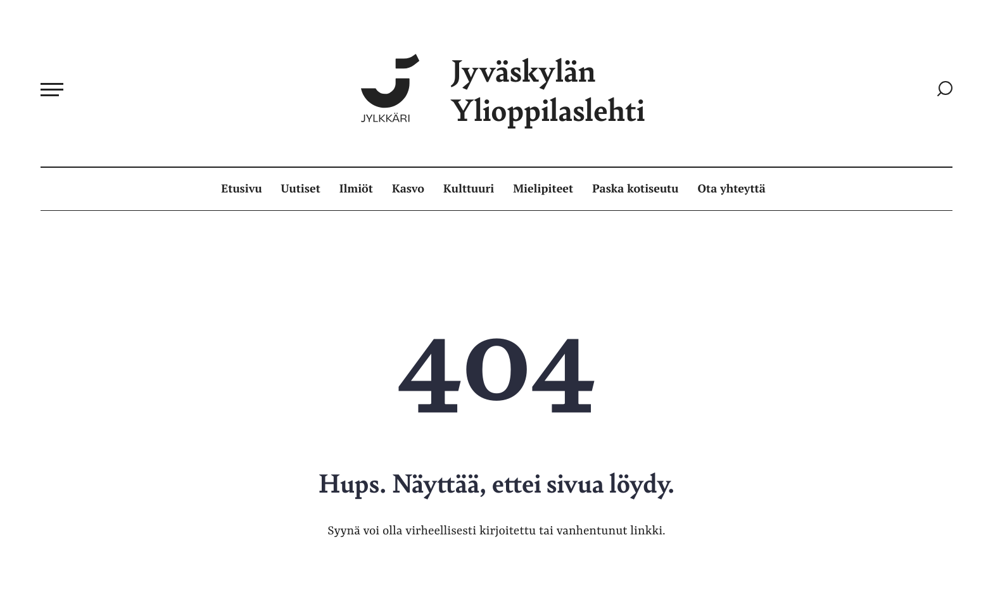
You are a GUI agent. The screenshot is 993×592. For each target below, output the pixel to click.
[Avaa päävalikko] (52, 89)
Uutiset (300, 188)
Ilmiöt (356, 188)
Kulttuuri (468, 188)
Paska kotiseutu (635, 188)
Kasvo (408, 188)
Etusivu (241, 188)
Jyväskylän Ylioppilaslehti (503, 89)
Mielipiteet (543, 188)
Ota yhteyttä (732, 188)
